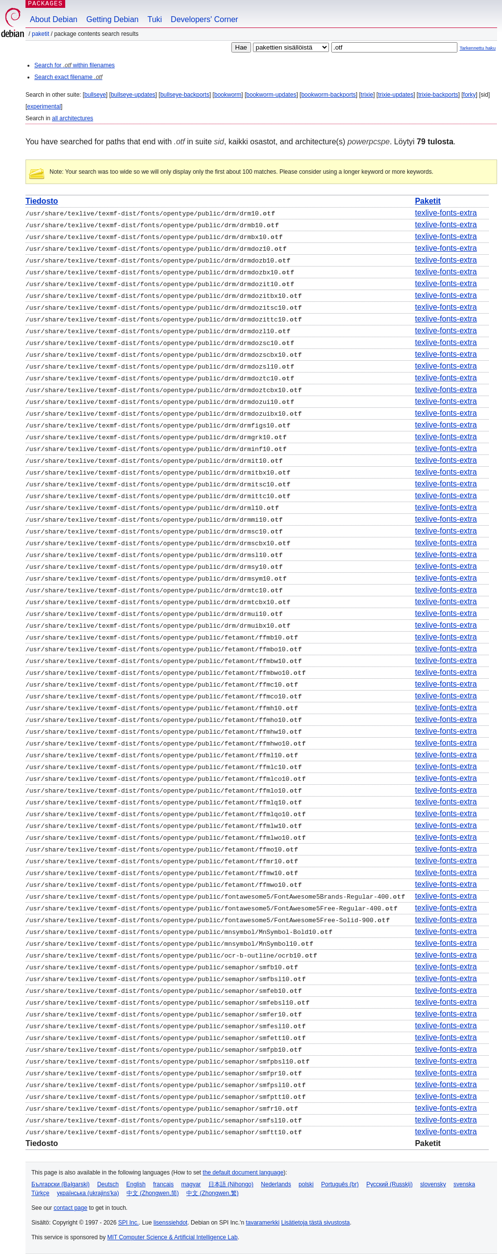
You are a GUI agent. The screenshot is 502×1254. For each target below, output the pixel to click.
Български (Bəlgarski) (60, 1184)
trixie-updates (395, 94)
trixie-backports (438, 94)
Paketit (40, 33)
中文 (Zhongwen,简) (152, 1193)
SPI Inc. (128, 1222)
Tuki (155, 19)
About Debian (53, 19)
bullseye (95, 94)
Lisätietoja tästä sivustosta (315, 1222)
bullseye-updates (133, 94)
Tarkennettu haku (477, 48)
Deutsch (108, 1184)
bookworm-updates (271, 94)
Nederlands (276, 1184)
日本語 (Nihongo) (230, 1184)
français (163, 1184)
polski (306, 1184)
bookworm (227, 94)
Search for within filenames (74, 65)
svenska (464, 1184)
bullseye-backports (184, 94)
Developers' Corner (204, 19)
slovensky (433, 1184)
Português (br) (340, 1184)
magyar (191, 1184)
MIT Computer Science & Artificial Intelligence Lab (172, 1237)
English (136, 1184)
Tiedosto (41, 201)
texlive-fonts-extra (446, 213)
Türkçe (40, 1193)
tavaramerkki (262, 1222)
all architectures (72, 118)
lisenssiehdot (170, 1222)
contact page (70, 1207)
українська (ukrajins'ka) (88, 1193)
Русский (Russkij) (389, 1184)
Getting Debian (112, 19)
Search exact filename (68, 77)
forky (469, 94)
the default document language (243, 1172)
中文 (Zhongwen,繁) (212, 1193)
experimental (44, 106)
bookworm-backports (328, 94)
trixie (367, 94)
